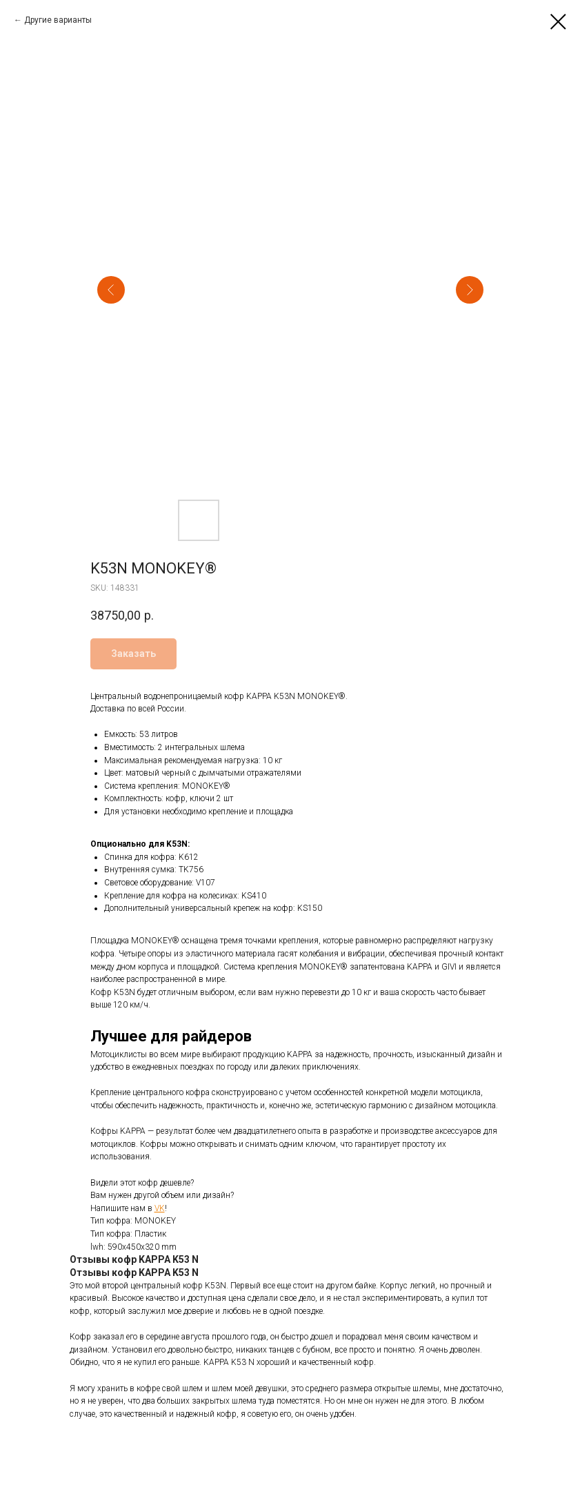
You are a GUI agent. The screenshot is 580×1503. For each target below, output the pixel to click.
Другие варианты (58, 20)
